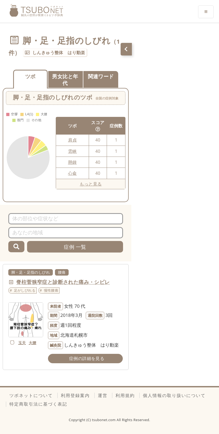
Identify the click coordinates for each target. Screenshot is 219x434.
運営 (102, 395)
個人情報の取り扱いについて (174, 395)
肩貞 (72, 140)
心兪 (72, 173)
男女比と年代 (65, 80)
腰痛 (62, 272)
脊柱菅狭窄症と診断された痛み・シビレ (63, 282)
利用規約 (125, 395)
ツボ (30, 76)
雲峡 (72, 151)
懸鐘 (72, 162)
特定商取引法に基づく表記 (38, 404)
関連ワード (101, 76)
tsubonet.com (104, 419)
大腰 (32, 342)
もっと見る (91, 184)
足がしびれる (24, 290)
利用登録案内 (75, 395)
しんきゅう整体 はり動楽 (58, 52)
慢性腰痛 (51, 290)
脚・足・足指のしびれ (30, 272)
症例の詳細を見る (86, 358)
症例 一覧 (75, 246)
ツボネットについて (31, 395)
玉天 (22, 342)
